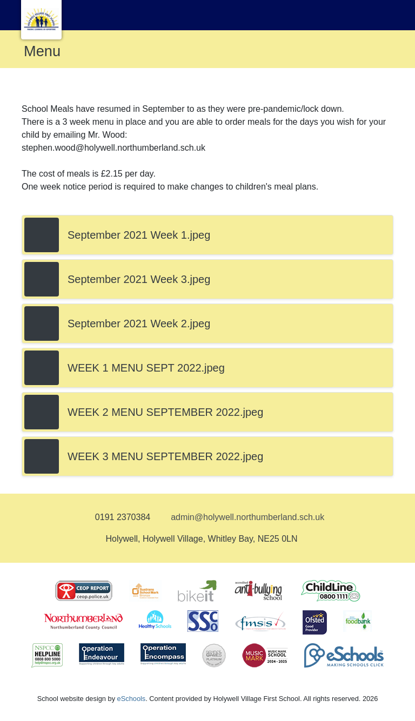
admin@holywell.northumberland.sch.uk (247, 517)
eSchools (131, 699)
